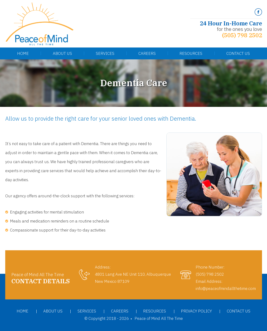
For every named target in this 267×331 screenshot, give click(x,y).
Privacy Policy (196, 311)
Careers (147, 53)
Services (105, 53)
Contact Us (238, 53)
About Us (62, 53)
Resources (191, 53)
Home (23, 53)
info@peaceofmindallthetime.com (226, 288)
